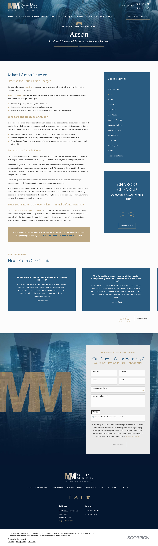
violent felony (30, 87)
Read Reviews (142, 318)
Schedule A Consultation (138, 16)
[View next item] (131, 215)
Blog (101, 487)
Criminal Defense (56, 487)
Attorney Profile (40, 487)
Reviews (80, 487)
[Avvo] (76, 497)
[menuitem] (127, 89)
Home (29, 487)
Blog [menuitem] (102, 16)
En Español (70, 487)
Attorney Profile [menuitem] (23, 16)
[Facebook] (70, 497)
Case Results (91, 487)
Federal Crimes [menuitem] (55, 16)
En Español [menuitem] (69, 16)
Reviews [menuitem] (80, 16)
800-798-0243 (143, 4)
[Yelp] (82, 497)
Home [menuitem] (10, 16)
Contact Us (123, 487)
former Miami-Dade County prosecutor (27, 210)
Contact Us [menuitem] (111, 16)
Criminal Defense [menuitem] (39, 16)
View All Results (127, 225)
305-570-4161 (142, 8)
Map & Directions (66, 521)
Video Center (111, 487)
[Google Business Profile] (88, 497)
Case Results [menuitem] (91, 16)
